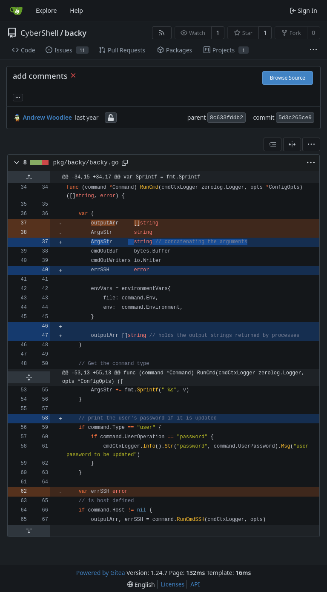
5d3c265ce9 (295, 118)
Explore (46, 10)
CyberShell (39, 33)
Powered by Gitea (100, 573)
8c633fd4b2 (226, 118)
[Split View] (292, 144)
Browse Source (287, 77)
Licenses (173, 584)
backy (75, 33)
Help (76, 10)
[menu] (311, 144)
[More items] (313, 50)
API (195, 584)
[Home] (16, 10)
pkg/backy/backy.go (86, 162)
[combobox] (272, 144)
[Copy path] (125, 163)
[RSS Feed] (162, 32)
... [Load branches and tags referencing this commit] (17, 97)
